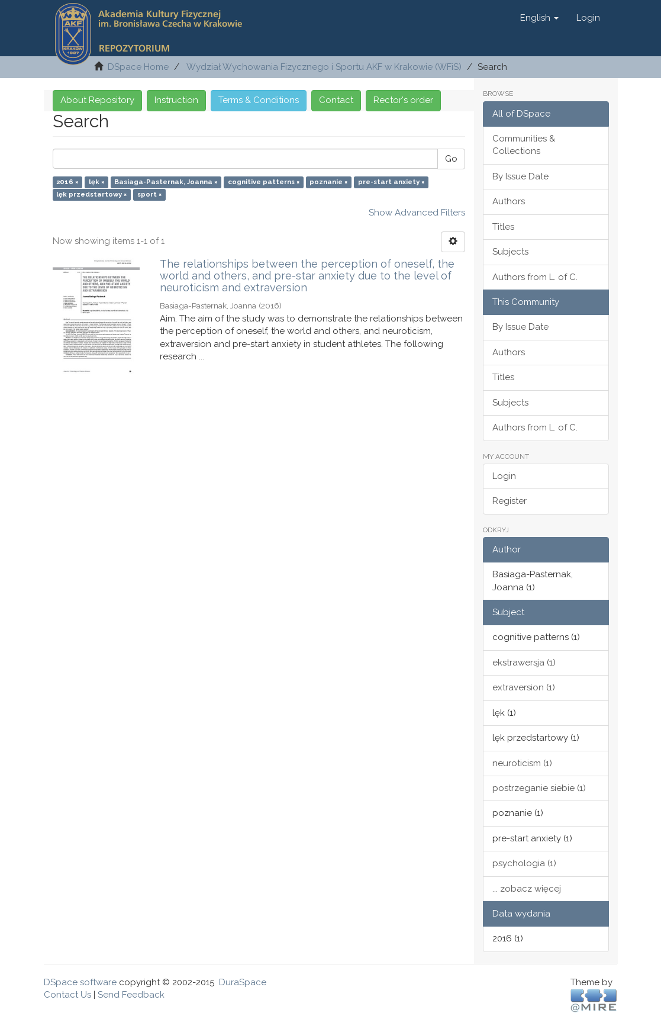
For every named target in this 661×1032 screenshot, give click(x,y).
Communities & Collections (523, 144)
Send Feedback (131, 994)
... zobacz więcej (526, 888)
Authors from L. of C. (535, 277)
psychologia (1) (524, 863)
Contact (336, 100)
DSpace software (80, 982)
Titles (503, 226)
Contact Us (67, 994)
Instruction (176, 100)
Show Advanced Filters (417, 212)
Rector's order (403, 100)
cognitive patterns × (263, 182)
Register (509, 501)
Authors (508, 201)
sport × (149, 195)
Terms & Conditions (258, 100)
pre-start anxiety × (391, 182)
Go (451, 158)
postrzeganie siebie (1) (539, 788)
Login (504, 476)
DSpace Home (138, 67)
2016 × (67, 182)
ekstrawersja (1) (524, 662)
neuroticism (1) (522, 763)
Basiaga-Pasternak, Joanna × (165, 182)
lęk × (96, 182)
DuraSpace (242, 982)
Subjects (510, 251)
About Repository (97, 100)
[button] (539, 18)
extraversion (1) (523, 687)
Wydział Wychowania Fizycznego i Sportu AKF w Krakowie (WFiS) (324, 67)
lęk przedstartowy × (91, 195)
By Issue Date (520, 176)
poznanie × (328, 182)
